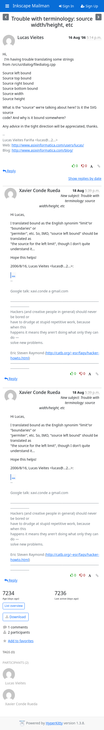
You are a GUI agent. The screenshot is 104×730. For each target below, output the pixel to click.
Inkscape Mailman (31, 6)
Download (15, 616)
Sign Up (89, 6)
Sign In (66, 6)
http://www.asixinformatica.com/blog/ (42, 150)
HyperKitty (54, 723)
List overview (14, 606)
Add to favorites (18, 641)
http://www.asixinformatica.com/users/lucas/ (48, 145)
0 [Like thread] (75, 165)
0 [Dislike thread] (84, 165)
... (13, 275)
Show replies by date (84, 178)
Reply (9, 171)
